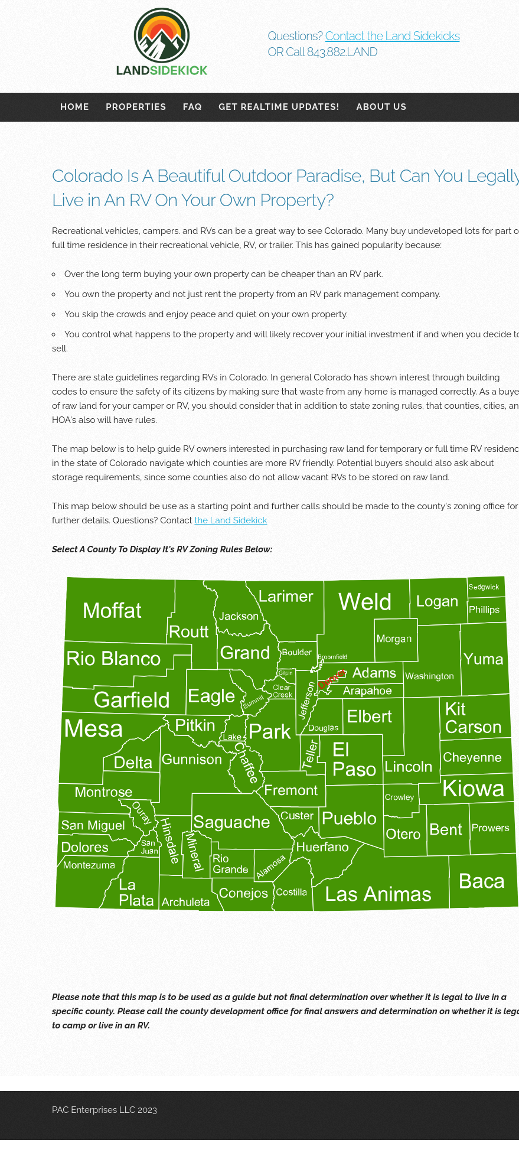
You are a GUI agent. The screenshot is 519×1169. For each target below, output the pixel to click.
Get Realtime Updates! (279, 107)
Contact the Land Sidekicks (392, 36)
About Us (381, 107)
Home (74, 107)
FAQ (192, 107)
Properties (136, 107)
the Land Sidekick (230, 520)
